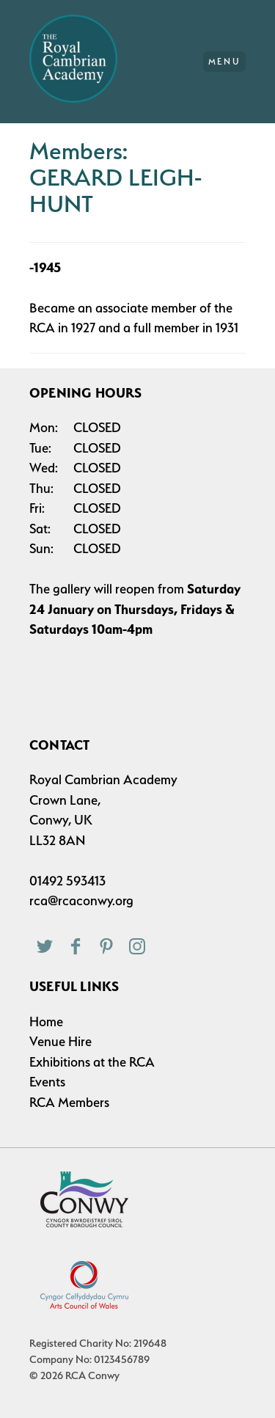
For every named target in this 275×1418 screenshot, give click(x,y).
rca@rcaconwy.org (81, 900)
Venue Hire (60, 1041)
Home (46, 1021)
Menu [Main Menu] (224, 61)
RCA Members (69, 1102)
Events (47, 1081)
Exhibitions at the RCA (92, 1062)
